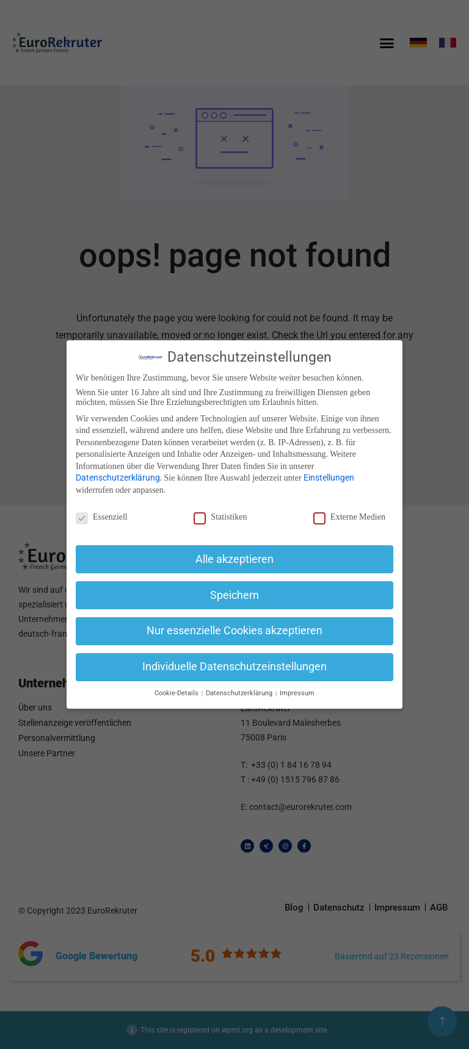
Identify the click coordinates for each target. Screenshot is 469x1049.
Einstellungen (329, 477)
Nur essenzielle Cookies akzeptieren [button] (234, 631)
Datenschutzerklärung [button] (240, 693)
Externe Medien (349, 517)
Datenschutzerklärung (118, 477)
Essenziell (102, 517)
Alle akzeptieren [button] (234, 559)
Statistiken (220, 517)
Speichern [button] (234, 595)
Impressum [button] (297, 693)
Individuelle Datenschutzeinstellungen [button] (234, 667)
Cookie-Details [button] (177, 693)
